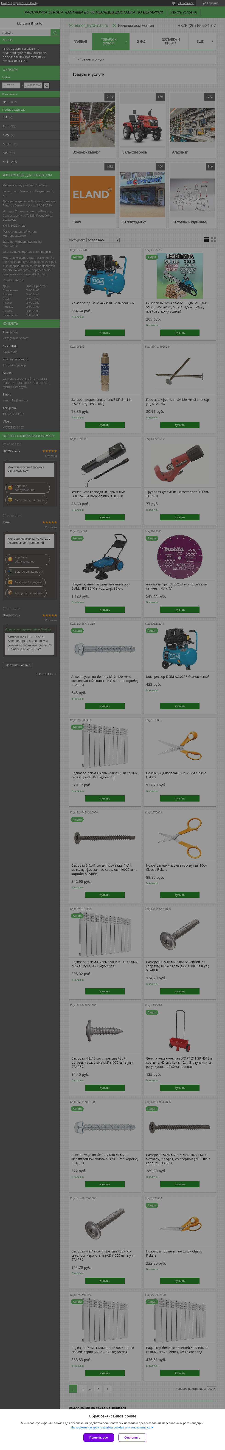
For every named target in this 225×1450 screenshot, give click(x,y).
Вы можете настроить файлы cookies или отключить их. (111, 1427)
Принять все (98, 1437)
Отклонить (132, 1437)
